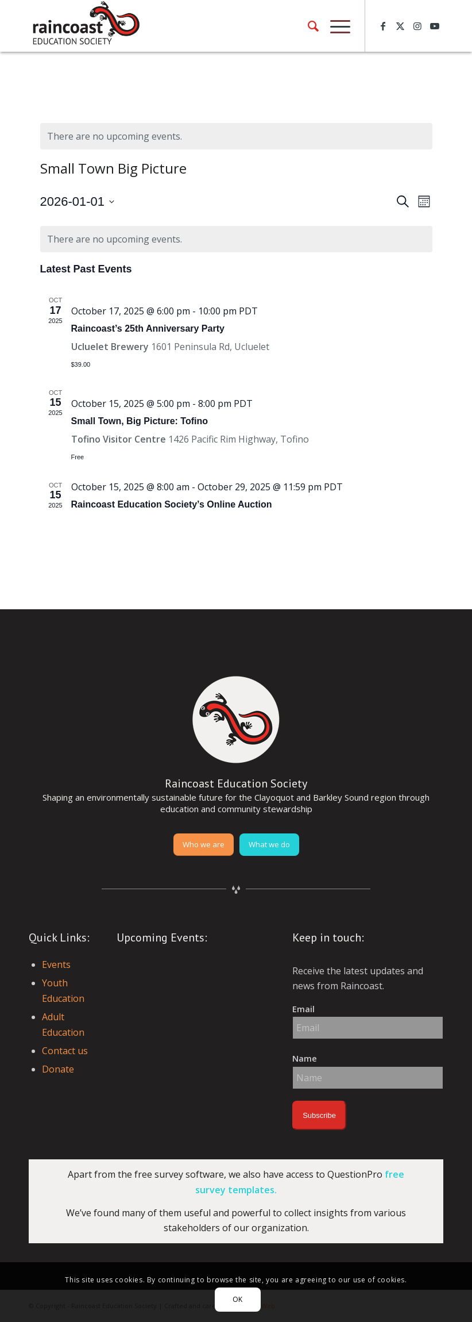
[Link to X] (400, 25)
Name (304, 1058)
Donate (58, 1069)
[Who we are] (203, 844)
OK (238, 1299)
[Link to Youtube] (434, 25)
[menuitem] (307, 26)
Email (303, 1008)
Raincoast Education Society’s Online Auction (171, 504)
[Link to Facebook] (383, 25)
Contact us (65, 1050)
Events (56, 964)
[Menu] (334, 26)
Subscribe (319, 1115)
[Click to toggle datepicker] (77, 201)
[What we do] (269, 844)
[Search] (307, 26)
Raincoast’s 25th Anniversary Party (148, 328)
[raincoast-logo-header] (85, 26)
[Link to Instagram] (417, 25)
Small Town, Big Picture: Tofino (139, 421)
